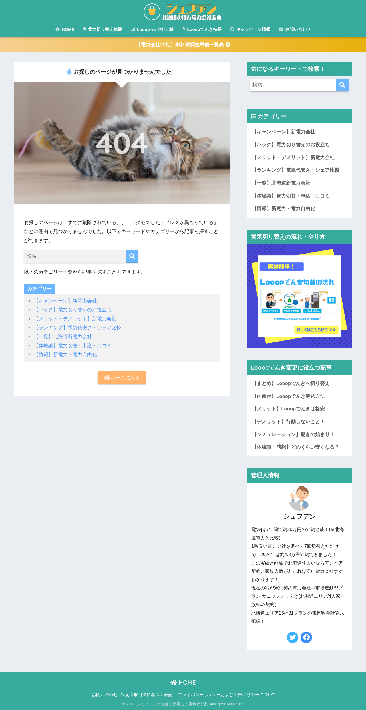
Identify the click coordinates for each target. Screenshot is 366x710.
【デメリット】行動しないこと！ (288, 422)
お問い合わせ (295, 29)
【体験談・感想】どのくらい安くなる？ (295, 447)
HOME (65, 29)
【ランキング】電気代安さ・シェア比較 (77, 327)
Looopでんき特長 (202, 29)
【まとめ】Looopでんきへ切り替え (291, 383)
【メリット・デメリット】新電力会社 (75, 319)
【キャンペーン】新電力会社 (65, 301)
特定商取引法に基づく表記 (146, 695)
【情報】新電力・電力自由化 (65, 354)
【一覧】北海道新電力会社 (63, 336)
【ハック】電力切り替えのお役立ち (73, 309)
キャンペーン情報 (250, 29)
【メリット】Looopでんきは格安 (288, 409)
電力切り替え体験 (102, 29)
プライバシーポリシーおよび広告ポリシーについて (227, 695)
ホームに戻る (122, 377)
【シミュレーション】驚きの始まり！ (293, 435)
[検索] (132, 256)
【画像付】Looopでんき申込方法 (288, 396)
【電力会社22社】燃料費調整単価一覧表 (183, 44)
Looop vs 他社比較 (152, 29)
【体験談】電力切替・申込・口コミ (73, 345)
